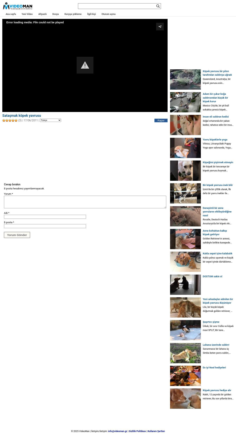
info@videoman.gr (117, 431)
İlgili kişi (91, 14)
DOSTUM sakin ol (212, 276)
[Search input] (117, 6)
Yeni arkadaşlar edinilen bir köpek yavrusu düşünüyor (218, 301)
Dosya (55, 14)
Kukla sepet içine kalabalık (217, 253)
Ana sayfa (11, 14)
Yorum (8, 193)
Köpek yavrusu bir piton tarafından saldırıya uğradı (217, 73)
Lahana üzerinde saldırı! (216, 344)
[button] (85, 65)
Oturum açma (108, 14)
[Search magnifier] (158, 6)
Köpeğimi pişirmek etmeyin (218, 162)
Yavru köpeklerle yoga (215, 139)
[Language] (50, 120)
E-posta (9, 222)
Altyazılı (42, 14)
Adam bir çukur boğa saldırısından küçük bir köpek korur (215, 97)
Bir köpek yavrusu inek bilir (218, 185)
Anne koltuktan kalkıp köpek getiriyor (215, 232)
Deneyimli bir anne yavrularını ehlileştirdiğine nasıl (217, 212)
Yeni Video (27, 14)
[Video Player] (85, 65)
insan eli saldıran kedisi (216, 116)
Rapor (161, 120)
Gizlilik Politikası (137, 431)
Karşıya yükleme (72, 14)
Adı (6, 213)
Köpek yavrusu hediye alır (217, 390)
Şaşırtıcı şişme (211, 321)
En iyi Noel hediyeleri (214, 367)
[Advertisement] (85, 152)
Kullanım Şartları (156, 431)
